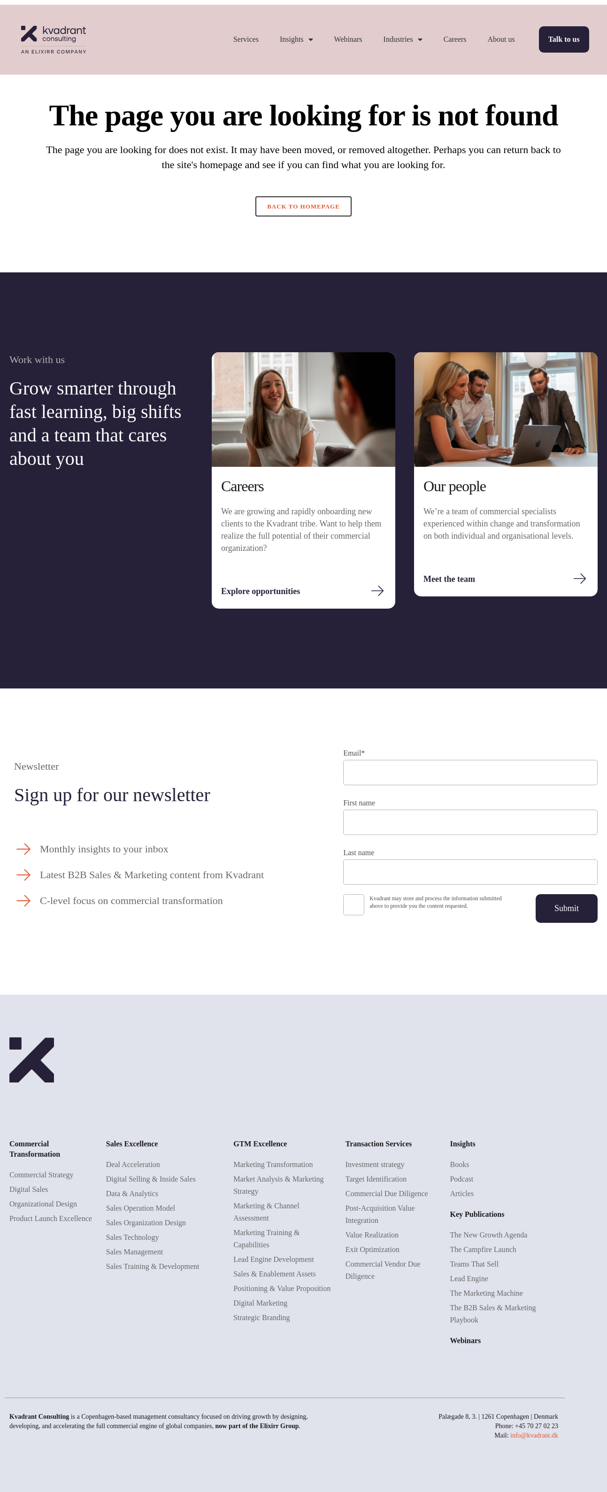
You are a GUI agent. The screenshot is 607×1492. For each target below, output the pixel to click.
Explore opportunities (260, 591)
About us (501, 39)
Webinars (348, 39)
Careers (455, 39)
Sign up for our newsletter (112, 794)
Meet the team (449, 579)
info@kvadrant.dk (534, 1435)
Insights (296, 39)
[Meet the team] (579, 578)
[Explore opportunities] (377, 590)
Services (246, 39)
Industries (403, 39)
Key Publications (477, 1214)
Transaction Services (379, 1144)
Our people (454, 486)
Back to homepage (303, 206)
